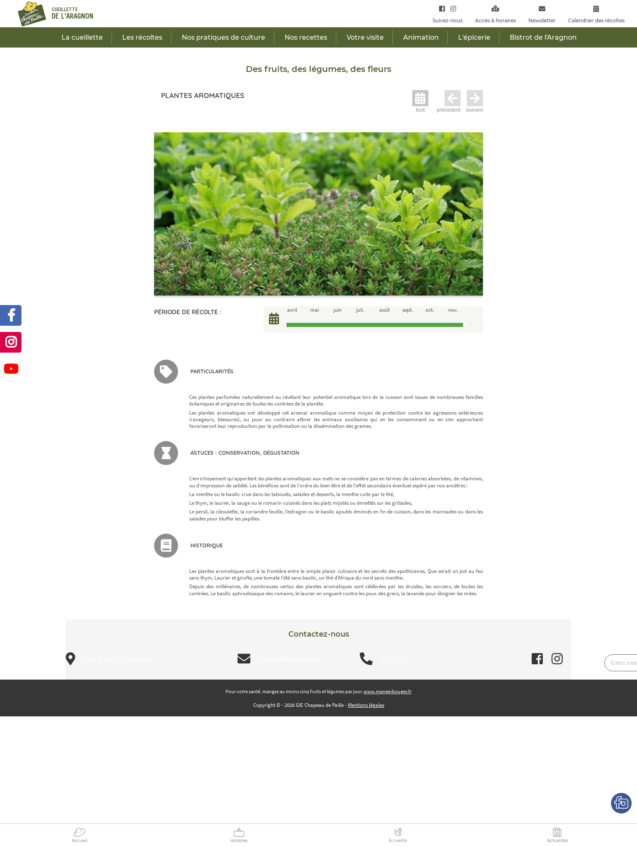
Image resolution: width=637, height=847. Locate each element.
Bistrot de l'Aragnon (543, 37)
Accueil (80, 840)
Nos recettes (306, 37)
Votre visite (365, 37)
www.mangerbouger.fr (387, 691)
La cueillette (82, 37)
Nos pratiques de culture (223, 37)
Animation (421, 37)
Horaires (238, 840)
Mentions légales (366, 705)
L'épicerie (474, 37)
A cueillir (398, 840)
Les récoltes (142, 37)
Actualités (557, 840)
